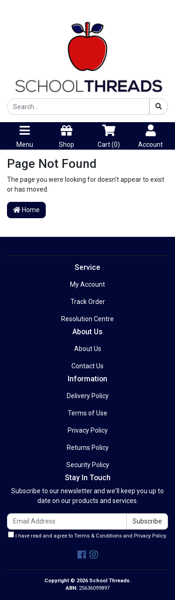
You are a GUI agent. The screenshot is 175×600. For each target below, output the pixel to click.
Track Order (87, 301)
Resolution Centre (87, 319)
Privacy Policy (88, 430)
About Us (87, 348)
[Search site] (158, 106)
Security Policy (87, 465)
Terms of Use (87, 413)
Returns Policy (88, 447)
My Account (87, 284)
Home (26, 210)
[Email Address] (67, 521)
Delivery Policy (88, 396)
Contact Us (87, 366)
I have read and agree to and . (87, 535)
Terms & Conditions (98, 536)
